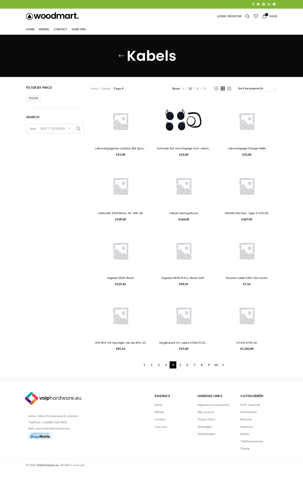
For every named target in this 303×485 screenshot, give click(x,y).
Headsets (246, 440)
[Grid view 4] (229, 95)
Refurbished (248, 426)
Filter (33, 104)
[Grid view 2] (216, 95)
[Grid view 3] (223, 95)
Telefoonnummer (251, 455)
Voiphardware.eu (48, 479)
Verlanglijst (205, 440)
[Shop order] (257, 95)
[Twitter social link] (258, 4)
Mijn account (206, 426)
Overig (244, 462)
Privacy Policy (206, 433)
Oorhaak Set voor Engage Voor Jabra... (183, 157)
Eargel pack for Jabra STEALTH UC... (184, 353)
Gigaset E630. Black (120, 289)
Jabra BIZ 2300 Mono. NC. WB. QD (120, 224)
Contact (160, 433)
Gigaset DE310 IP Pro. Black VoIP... (184, 289)
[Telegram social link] (274, 4)
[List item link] (55, 436)
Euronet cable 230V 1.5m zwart (247, 289)
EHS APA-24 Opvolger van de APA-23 (120, 355)
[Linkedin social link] (268, 4)
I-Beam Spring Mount (183, 224)
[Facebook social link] (253, 4)
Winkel (159, 426)
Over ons (161, 440)
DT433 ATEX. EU (247, 353)
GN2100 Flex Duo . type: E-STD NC (247, 224)
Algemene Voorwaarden (213, 418)
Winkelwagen (206, 447)
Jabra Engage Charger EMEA (247, 155)
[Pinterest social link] (263, 4)
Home (94, 95)
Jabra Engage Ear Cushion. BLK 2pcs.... (120, 157)
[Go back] (121, 62)
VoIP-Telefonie (250, 418)
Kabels (106, 95)
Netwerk (246, 433)
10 (216, 378)
